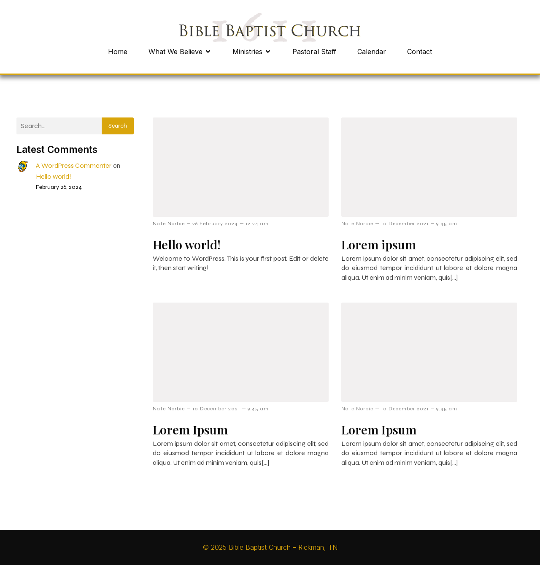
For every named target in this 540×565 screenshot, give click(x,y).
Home (117, 51)
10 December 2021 (405, 224)
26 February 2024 (215, 224)
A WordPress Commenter (73, 165)
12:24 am (257, 224)
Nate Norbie (169, 224)
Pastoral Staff (314, 51)
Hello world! (53, 176)
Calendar (371, 51)
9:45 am (446, 224)
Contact (419, 51)
